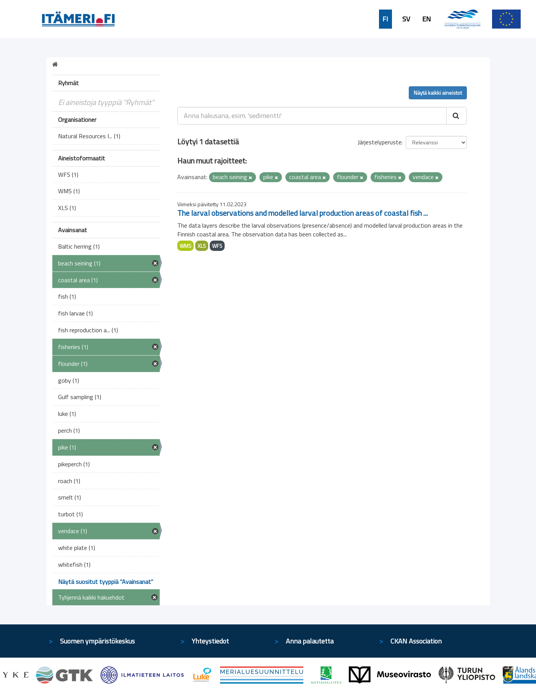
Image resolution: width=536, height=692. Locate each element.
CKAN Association (416, 641)
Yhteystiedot (210, 641)
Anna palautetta (310, 641)
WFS (217, 246)
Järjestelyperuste (380, 142)
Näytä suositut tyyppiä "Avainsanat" (105, 581)
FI (385, 19)
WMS (185, 246)
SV (406, 19)
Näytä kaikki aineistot (438, 93)
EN (426, 19)
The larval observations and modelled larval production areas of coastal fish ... (302, 213)
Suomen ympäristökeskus (97, 641)
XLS (202, 246)
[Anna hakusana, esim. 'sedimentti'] (312, 115)
